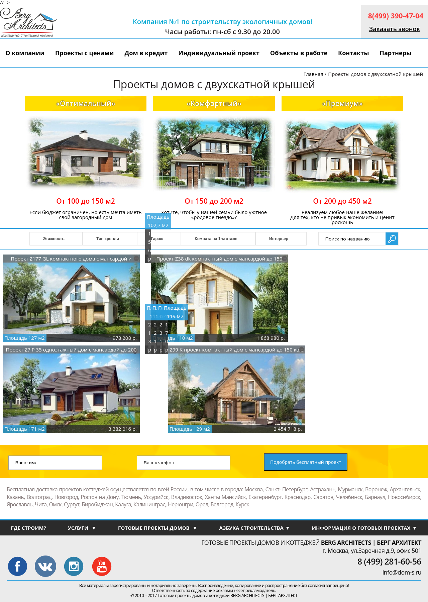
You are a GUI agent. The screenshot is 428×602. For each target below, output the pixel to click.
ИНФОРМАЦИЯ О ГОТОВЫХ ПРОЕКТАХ (364, 527)
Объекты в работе (298, 53)
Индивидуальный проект (218, 53)
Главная (313, 74)
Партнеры (395, 53)
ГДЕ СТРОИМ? (28, 527)
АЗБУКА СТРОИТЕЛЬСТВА (254, 527)
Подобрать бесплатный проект (305, 462)
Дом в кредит (146, 53)
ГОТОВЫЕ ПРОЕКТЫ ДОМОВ (157, 527)
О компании (24, 53)
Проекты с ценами (84, 53)
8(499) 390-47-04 (395, 15)
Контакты (353, 53)
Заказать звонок (394, 29)
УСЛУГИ (82, 527)
